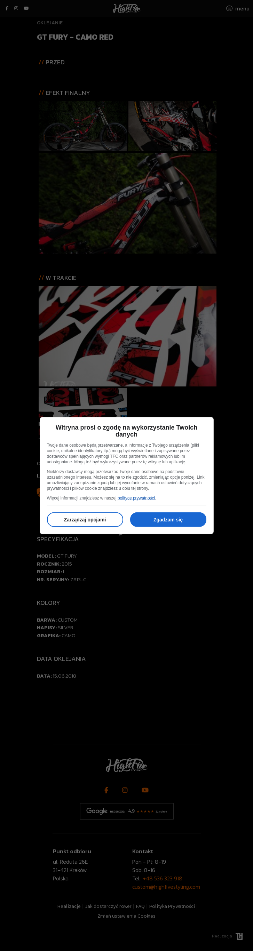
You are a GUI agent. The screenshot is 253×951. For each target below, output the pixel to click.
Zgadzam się (168, 519)
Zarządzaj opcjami (85, 519)
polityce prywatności (136, 497)
